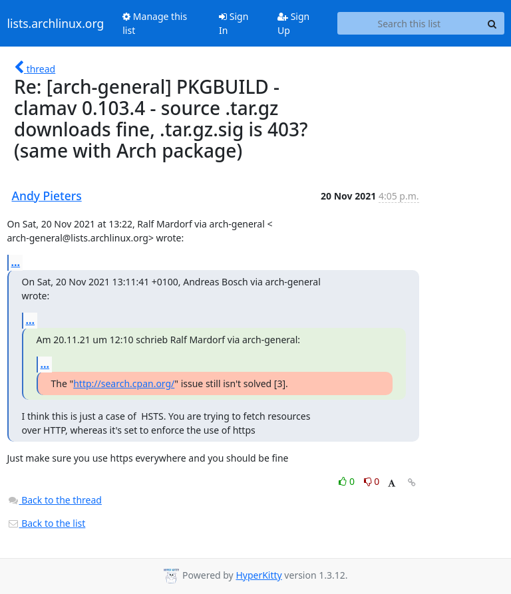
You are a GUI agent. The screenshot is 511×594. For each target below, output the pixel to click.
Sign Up (293, 23)
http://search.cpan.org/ (123, 383)
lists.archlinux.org (55, 23)
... (16, 262)
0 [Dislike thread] (372, 481)
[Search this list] (408, 23)
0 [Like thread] (348, 481)
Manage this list (154, 23)
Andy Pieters (47, 196)
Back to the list (46, 523)
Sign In (233, 23)
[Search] (492, 23)
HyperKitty (258, 575)
